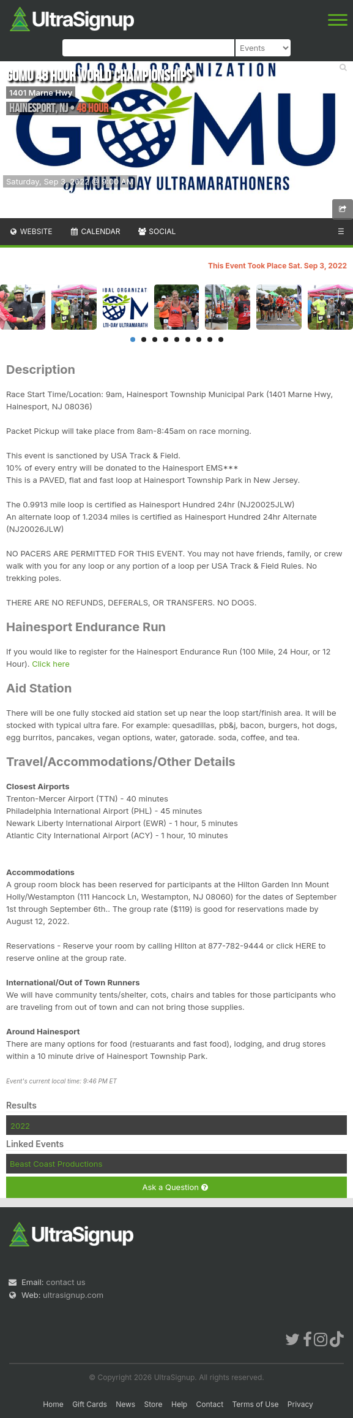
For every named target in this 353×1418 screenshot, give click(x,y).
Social (156, 231)
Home (53, 1404)
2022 (20, 1126)
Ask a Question (174, 1187)
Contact (210, 1404)
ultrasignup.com (73, 1295)
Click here (51, 664)
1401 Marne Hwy (40, 92)
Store (153, 1404)
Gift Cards (89, 1404)
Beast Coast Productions (56, 1164)
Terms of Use (255, 1404)
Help (179, 1404)
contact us (65, 1282)
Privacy (300, 1404)
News (125, 1404)
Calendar (95, 231)
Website (31, 231)
